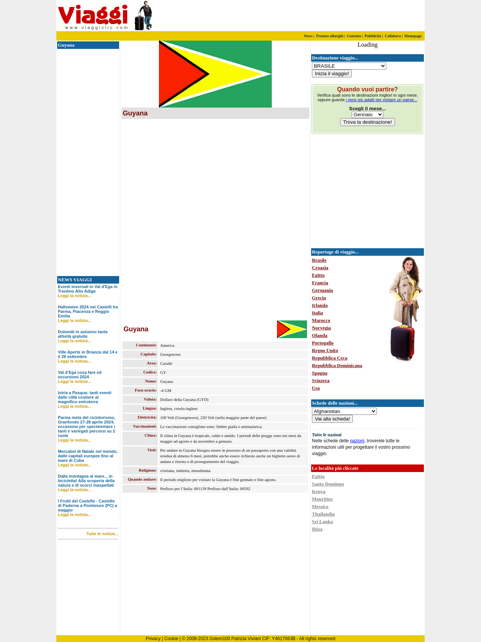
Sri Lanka (322, 521)
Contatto (354, 36)
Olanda (319, 335)
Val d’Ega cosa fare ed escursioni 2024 (79, 374)
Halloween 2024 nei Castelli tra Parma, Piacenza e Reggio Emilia (88, 311)
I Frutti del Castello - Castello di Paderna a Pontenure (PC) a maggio (87, 505)
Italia (317, 313)
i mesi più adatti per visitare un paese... (381, 99)
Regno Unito (325, 350)
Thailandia (323, 514)
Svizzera (321, 380)
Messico (320, 506)
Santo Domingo (328, 484)
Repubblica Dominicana (337, 365)
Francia (320, 282)
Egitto (318, 275)
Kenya (318, 491)
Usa (316, 388)
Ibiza (317, 529)
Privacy (153, 638)
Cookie (171, 638)
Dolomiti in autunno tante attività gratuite (83, 333)
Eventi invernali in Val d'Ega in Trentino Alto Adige (88, 288)
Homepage (413, 36)
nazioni (357, 440)
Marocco (321, 320)
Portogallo (323, 343)
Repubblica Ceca (329, 358)
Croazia (320, 267)
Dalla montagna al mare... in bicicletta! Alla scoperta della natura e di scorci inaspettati (86, 480)
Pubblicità (373, 36)
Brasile (319, 260)
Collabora (393, 36)
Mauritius (322, 499)
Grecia (319, 298)
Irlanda (320, 305)
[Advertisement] (336, 16)
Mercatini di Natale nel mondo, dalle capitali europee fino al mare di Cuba (88, 456)
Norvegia (321, 328)
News (308, 36)
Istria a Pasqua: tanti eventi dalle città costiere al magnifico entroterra (84, 397)
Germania (322, 290)
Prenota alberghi (329, 36)
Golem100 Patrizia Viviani (235, 638)
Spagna (319, 373)
